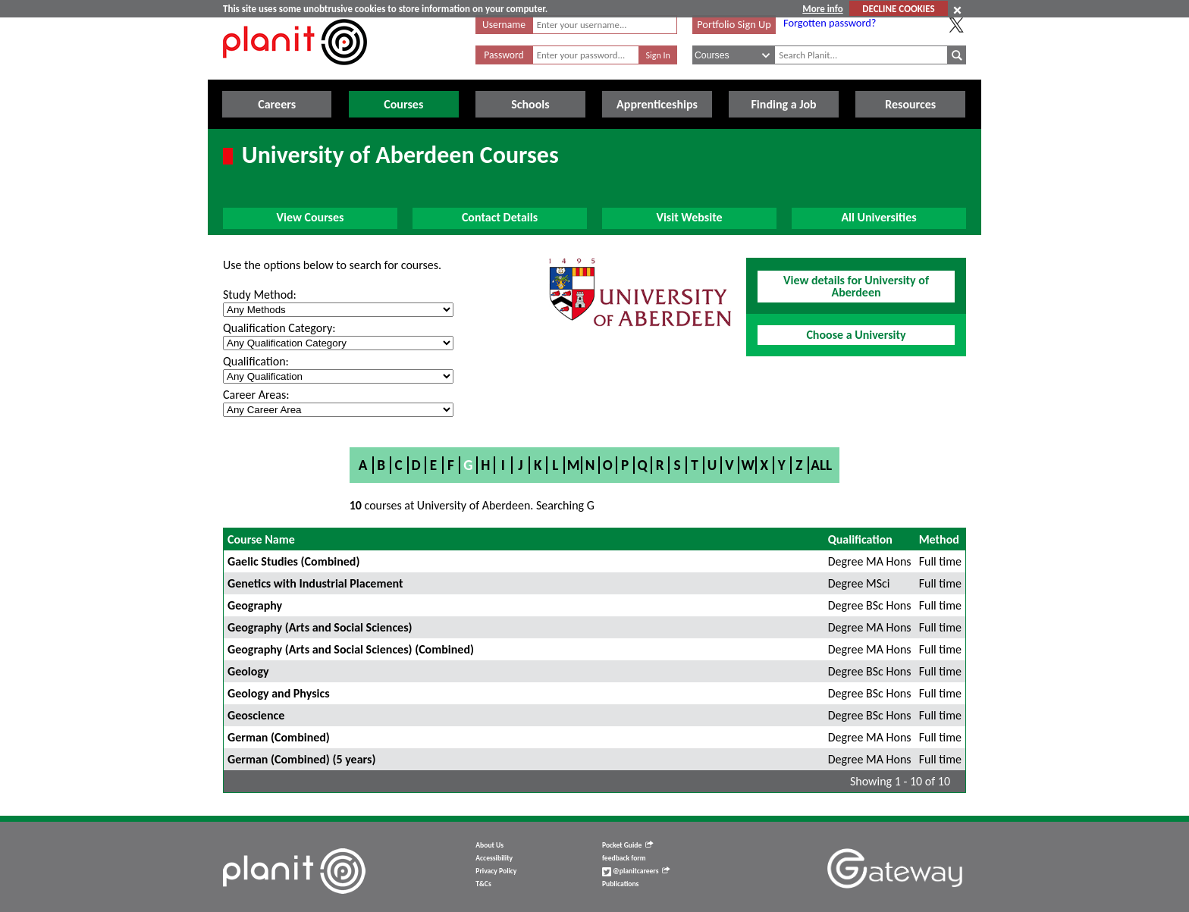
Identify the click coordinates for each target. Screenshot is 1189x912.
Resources (910, 104)
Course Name (261, 539)
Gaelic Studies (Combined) (293, 561)
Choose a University (855, 335)
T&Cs (483, 883)
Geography (254, 605)
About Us (489, 845)
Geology (248, 671)
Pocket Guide (627, 845)
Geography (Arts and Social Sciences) (320, 627)
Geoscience (255, 715)
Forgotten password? (829, 23)
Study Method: (259, 294)
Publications (620, 883)
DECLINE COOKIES (898, 8)
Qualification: (256, 361)
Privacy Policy (495, 871)
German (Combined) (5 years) (301, 759)
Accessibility (494, 858)
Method (939, 539)
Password (503, 55)
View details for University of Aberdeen (856, 286)
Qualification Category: (279, 328)
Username (503, 24)
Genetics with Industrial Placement (315, 583)
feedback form (624, 858)
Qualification (860, 539)
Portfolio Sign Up (734, 24)
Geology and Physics (278, 693)
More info (822, 8)
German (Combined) (278, 737)
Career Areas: (256, 394)
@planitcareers (636, 871)
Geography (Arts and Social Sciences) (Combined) (350, 649)
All (821, 465)
